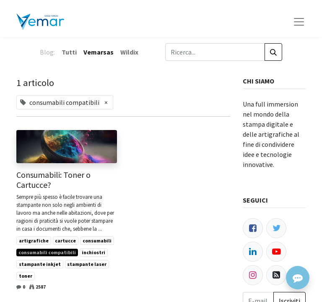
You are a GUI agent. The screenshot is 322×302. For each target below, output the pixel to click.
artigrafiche (34, 240)
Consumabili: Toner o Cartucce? (53, 180)
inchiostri (93, 252)
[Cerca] (273, 52)
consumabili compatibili (47, 252)
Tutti (69, 52)
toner (25, 276)
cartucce (65, 240)
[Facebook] (253, 228)
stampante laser (86, 264)
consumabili (97, 240)
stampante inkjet (40, 264)
